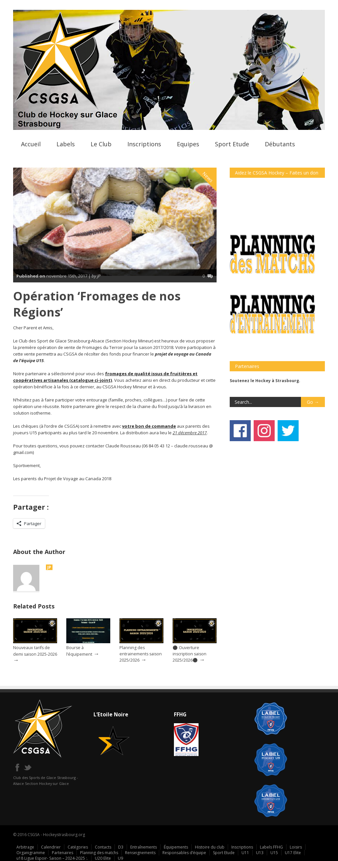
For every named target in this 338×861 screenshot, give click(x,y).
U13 (260, 852)
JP (49, 567)
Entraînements (143, 847)
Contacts (103, 847)
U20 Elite (103, 858)
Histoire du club (209, 847)
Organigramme (30, 852)
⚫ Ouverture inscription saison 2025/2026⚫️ (189, 654)
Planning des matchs (99, 852)
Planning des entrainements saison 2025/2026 (140, 654)
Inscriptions (144, 144)
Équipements (176, 847)
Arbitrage (25, 847)
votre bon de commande (149, 426)
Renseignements (140, 852)
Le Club (101, 144)
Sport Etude (232, 144)
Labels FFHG (271, 847)
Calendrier (51, 847)
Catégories (78, 847)
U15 (274, 852)
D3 (120, 847)
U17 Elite (293, 852)
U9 (120, 858)
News (208, 177)
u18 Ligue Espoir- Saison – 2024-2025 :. (52, 858)
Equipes (188, 144)
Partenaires (62, 852)
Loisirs (296, 847)
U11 (245, 852)
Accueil (31, 144)
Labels (65, 144)
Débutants (280, 144)
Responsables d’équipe (184, 852)
